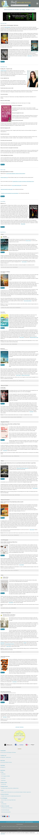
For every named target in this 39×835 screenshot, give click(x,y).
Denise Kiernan (19, 468)
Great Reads (3, 765)
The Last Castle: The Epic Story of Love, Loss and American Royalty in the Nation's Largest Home (16, 792)
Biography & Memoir (4, 786)
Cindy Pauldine (24, 261)
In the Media (25, 826)
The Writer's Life (3, 755)
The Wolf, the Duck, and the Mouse (7, 807)
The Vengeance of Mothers (6, 776)
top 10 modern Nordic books (16, 185)
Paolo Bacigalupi (7, 27)
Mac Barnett (2, 642)
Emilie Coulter (8, 646)
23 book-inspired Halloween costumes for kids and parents (15, 173)
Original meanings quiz (4, 177)
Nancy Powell (32, 529)
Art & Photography (4, 798)
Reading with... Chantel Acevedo (6, 757)
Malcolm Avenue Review (26, 375)
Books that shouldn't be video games (7, 189)
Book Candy (3, 760)
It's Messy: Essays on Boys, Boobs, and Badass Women (10, 788)
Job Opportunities (32, 826)
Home (2, 826)
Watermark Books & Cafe (34, 337)
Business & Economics (5, 794)
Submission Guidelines (15, 826)
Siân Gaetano (30, 55)
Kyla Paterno (15, 681)
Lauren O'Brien (18, 375)
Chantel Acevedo (3, 70)
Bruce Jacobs (22, 337)
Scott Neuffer (11, 602)
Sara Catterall (21, 564)
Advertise (10, 826)
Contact (8, 826)
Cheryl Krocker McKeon (27, 300)
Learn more (3, 833)
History (2, 790)
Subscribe (28, 826)
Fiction (2, 772)
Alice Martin (31, 411)
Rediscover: (3, 767)
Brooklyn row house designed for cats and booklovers (10, 193)
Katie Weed (5, 450)
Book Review (3, 770)
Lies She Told (4, 784)
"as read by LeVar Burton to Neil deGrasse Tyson (23, 181)
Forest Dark (3, 778)
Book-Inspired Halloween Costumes (6, 762)
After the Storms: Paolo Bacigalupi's (8, 752)
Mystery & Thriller (4, 782)
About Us (5, 826)
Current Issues (21, 826)
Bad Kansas (3, 780)
